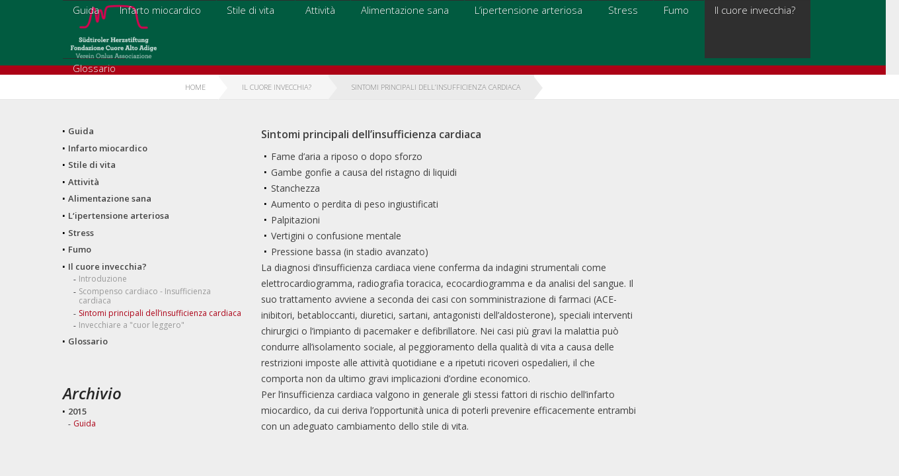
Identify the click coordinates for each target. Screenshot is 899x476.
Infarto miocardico (262, 27)
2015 (77, 412)
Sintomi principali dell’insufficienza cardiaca (160, 313)
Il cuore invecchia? (736, 27)
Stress (623, 20)
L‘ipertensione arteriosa (556, 27)
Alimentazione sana (469, 27)
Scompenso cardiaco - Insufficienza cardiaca (145, 296)
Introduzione (103, 279)
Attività (401, 20)
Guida (198, 20)
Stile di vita (341, 20)
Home (195, 87)
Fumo (670, 20)
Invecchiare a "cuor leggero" (131, 325)
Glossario (807, 20)
